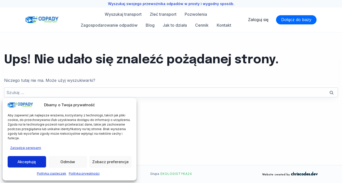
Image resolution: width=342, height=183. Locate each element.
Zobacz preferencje (110, 161)
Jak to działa (175, 25)
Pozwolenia (196, 14)
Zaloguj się (258, 19)
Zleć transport (163, 14)
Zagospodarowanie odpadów (109, 25)
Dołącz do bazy (296, 19)
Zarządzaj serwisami (25, 148)
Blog (150, 25)
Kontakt (224, 25)
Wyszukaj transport (123, 14)
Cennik (202, 25)
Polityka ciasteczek (51, 173)
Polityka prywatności (84, 173)
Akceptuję (27, 161)
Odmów (67, 161)
